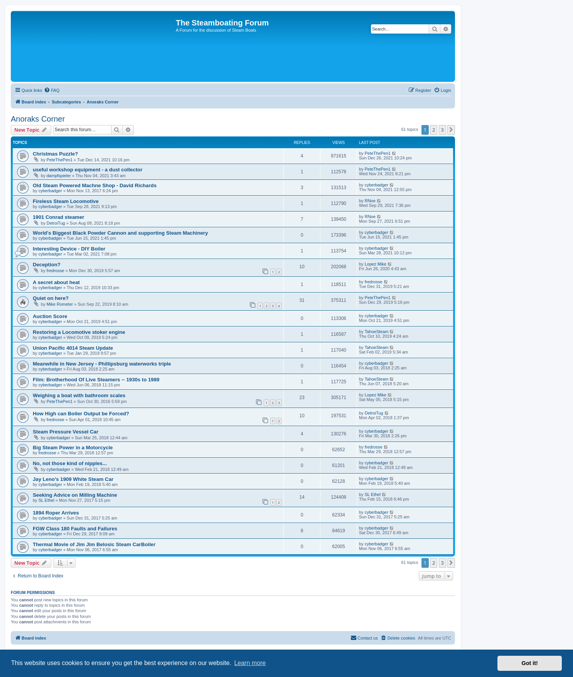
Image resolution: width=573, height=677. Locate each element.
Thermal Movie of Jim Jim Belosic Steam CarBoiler (94, 544)
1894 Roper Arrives (56, 513)
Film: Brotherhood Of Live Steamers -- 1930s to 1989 (96, 380)
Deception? (47, 264)
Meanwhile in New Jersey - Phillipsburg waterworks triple (102, 364)
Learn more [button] (250, 663)
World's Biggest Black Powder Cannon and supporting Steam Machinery (120, 233)
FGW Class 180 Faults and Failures (75, 528)
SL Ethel (46, 500)
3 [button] (442, 129)
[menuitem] (51, 90)
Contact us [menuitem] (364, 637)
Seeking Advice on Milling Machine (75, 495)
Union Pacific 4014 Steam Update (73, 348)
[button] (451, 129)
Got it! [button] (530, 663)
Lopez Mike (375, 264)
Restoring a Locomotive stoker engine (79, 332)
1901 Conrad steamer (58, 217)
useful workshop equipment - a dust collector (87, 170)
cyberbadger (50, 190)
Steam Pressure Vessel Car (65, 432)
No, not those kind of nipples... (70, 463)
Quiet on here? (51, 298)
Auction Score (50, 316)
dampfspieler (59, 175)
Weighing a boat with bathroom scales (79, 395)
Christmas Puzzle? (55, 154)
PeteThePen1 (59, 159)
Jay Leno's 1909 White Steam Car (73, 479)
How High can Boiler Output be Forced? (81, 413)
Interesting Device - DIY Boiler (69, 249)
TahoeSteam (377, 331)
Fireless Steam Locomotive (66, 201)
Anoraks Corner (38, 119)
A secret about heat (56, 282)
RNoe (370, 200)
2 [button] (433, 129)
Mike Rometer (60, 304)
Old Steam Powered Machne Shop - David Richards (95, 185)
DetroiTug (56, 223)
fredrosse (55, 270)
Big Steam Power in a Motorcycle (73, 447)
